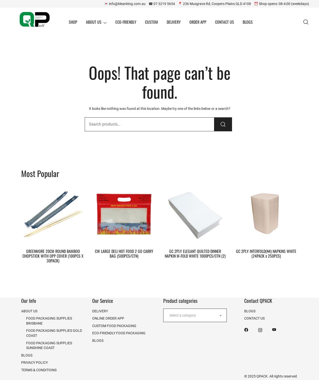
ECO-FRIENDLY (125, 22)
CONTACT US (224, 22)
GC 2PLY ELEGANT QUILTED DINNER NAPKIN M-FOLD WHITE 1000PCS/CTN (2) (195, 253)
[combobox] (195, 315)
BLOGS (248, 22)
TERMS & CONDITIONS (39, 370)
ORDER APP (197, 22)
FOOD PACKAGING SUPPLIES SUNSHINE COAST (49, 345)
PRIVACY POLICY (34, 362)
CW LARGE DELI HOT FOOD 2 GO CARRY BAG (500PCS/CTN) (124, 253)
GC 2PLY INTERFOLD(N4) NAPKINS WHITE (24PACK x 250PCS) (266, 253)
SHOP (73, 22)
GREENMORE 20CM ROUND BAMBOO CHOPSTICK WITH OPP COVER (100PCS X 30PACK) (52, 256)
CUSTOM (151, 22)
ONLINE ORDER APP (108, 318)
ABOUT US (93, 22)
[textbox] (195, 315)
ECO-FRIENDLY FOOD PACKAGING (119, 333)
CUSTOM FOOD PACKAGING (114, 325)
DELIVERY (174, 22)
